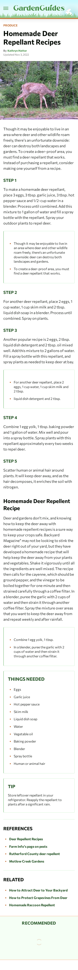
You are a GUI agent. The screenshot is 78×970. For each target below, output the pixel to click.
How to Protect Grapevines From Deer (38, 898)
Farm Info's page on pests (28, 846)
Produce (10, 25)
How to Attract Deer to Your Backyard (38, 890)
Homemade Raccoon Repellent (32, 905)
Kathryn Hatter (17, 50)
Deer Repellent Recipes (26, 839)
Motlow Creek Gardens (26, 861)
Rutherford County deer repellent (34, 854)
